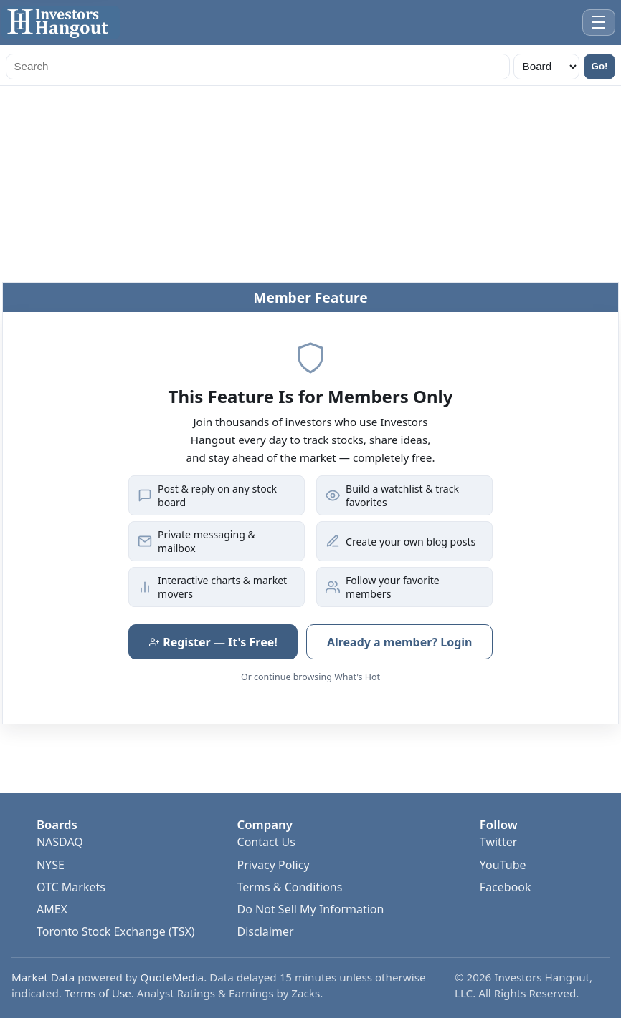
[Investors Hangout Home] (60, 22)
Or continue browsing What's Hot (310, 677)
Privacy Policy (273, 865)
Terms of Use (98, 993)
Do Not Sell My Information (310, 909)
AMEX (52, 909)
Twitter (498, 842)
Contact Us (266, 842)
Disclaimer (265, 931)
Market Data (43, 977)
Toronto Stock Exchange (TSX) (116, 931)
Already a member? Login (400, 642)
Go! (600, 66)
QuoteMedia (172, 977)
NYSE (51, 865)
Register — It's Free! (213, 642)
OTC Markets (71, 887)
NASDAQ (60, 842)
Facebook (505, 887)
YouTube (503, 865)
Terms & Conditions (290, 887)
